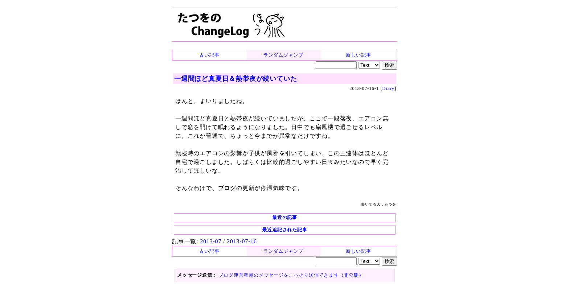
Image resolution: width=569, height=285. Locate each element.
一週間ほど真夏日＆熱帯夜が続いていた (235, 78)
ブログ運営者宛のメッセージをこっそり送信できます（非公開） (291, 275)
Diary (388, 88)
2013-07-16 (242, 241)
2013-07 (210, 241)
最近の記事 (284, 217)
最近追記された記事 (284, 229)
